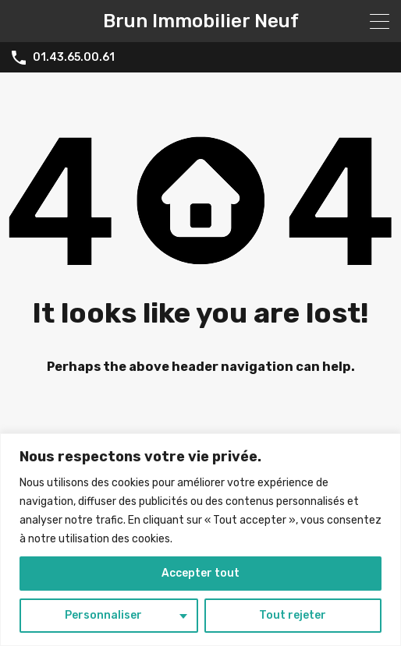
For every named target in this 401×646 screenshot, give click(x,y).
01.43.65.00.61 (74, 57)
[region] (200, 539)
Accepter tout (200, 573)
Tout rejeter (292, 615)
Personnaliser (103, 615)
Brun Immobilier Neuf (201, 21)
